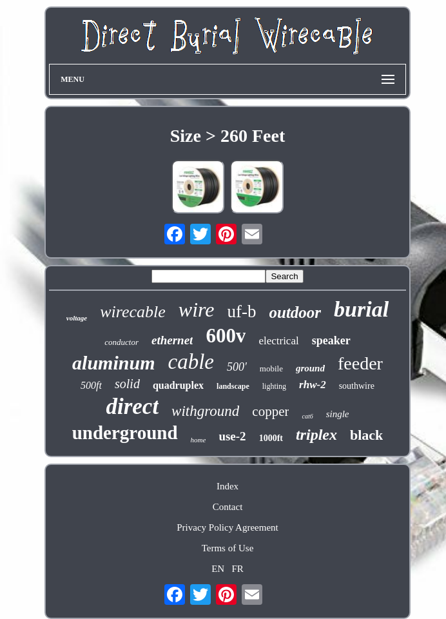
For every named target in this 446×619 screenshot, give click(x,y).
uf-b (242, 311)
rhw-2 (312, 384)
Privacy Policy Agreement (227, 527)
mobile (271, 368)
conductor (121, 342)
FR (237, 569)
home (198, 440)
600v (226, 335)
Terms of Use (228, 548)
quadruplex (178, 385)
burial (361, 309)
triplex (316, 434)
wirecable (133, 311)
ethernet (172, 340)
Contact (228, 507)
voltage (76, 318)
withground (205, 411)
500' (237, 366)
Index (227, 486)
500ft (91, 385)
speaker (331, 340)
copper (270, 411)
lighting (274, 386)
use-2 (232, 436)
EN (217, 569)
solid (127, 384)
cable (191, 361)
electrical (278, 341)
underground (125, 432)
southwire (356, 386)
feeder (360, 363)
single (337, 414)
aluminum (113, 362)
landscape (233, 386)
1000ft (271, 438)
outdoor (295, 312)
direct (132, 406)
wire (197, 309)
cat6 (307, 416)
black (366, 435)
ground (310, 368)
